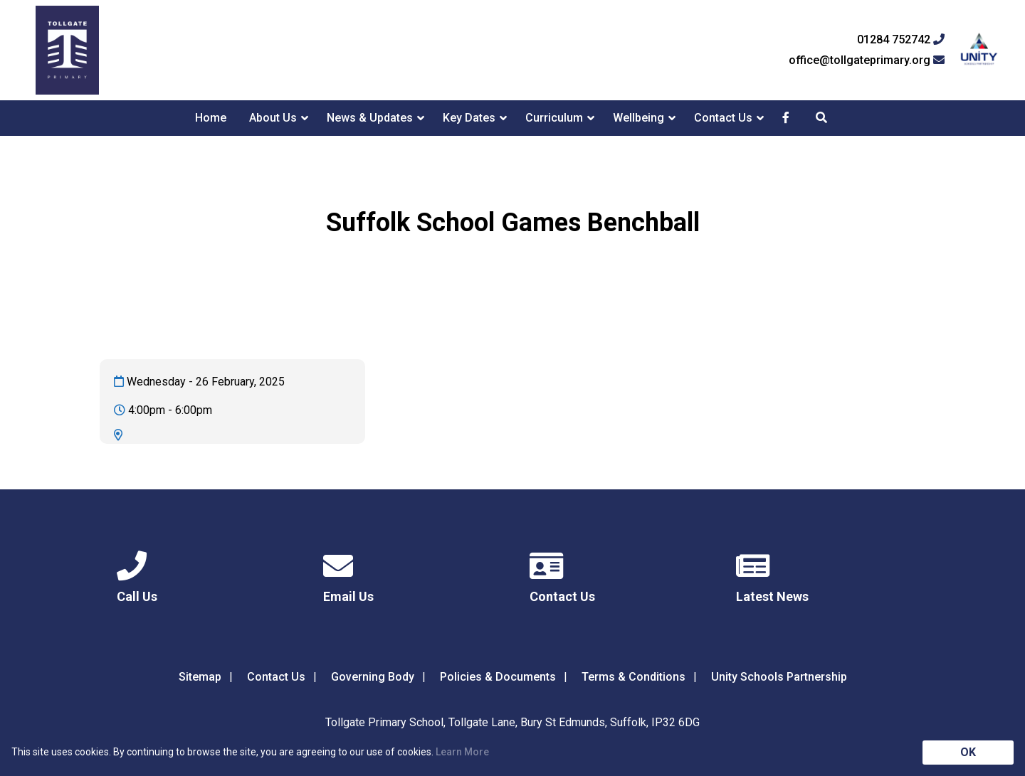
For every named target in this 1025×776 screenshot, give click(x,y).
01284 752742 (901, 39)
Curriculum (554, 117)
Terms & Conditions (633, 677)
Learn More (462, 752)
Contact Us (723, 117)
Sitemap (200, 677)
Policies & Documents (498, 677)
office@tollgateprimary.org (867, 60)
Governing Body (372, 677)
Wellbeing (638, 117)
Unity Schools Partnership (779, 677)
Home (210, 117)
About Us (273, 117)
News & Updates (370, 117)
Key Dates (469, 117)
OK (968, 752)
